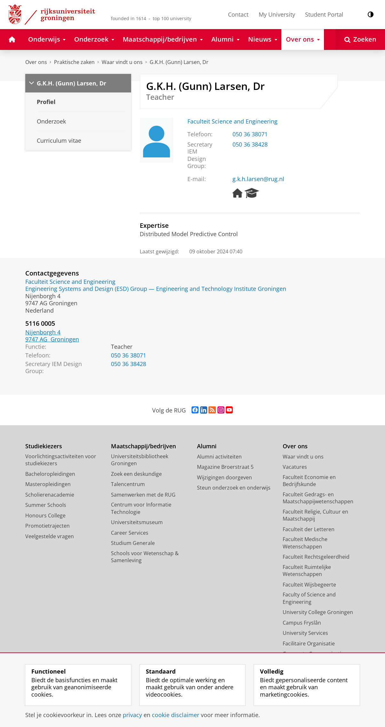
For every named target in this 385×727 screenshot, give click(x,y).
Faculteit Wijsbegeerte (309, 584)
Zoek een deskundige (136, 473)
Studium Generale (133, 543)
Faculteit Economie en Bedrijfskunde (309, 481)
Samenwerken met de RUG (143, 494)
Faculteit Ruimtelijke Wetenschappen (307, 570)
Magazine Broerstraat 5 (225, 466)
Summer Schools (45, 504)
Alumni (206, 446)
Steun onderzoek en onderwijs (234, 487)
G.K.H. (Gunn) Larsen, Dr (179, 62)
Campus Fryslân (302, 622)
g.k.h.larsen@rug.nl (258, 179)
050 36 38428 (250, 144)
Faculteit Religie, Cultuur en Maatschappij (315, 515)
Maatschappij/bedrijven (143, 446)
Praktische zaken (74, 62)
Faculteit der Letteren (308, 529)
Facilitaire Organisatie (309, 643)
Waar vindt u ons (122, 62)
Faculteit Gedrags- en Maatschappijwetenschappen (318, 498)
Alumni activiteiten (219, 456)
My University (277, 14)
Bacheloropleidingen (50, 473)
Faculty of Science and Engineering (309, 598)
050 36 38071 (250, 134)
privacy (132, 715)
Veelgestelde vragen (49, 536)
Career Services (129, 532)
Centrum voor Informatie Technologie (141, 508)
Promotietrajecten (47, 525)
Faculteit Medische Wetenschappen (305, 543)
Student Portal (324, 14)
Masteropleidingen (48, 484)
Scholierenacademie (49, 494)
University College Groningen (318, 612)
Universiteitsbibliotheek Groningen (139, 460)
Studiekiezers (43, 446)
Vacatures (295, 466)
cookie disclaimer (175, 715)
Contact (238, 14)
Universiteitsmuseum (137, 522)
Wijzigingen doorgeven (224, 477)
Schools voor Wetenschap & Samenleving (145, 557)
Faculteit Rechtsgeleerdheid (316, 556)
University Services (305, 632)
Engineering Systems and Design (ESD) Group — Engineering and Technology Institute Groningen (155, 288)
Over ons (36, 62)
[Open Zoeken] (360, 39)
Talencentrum (128, 484)
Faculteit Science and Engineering (232, 121)
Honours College (45, 515)
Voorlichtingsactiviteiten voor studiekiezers (60, 460)
